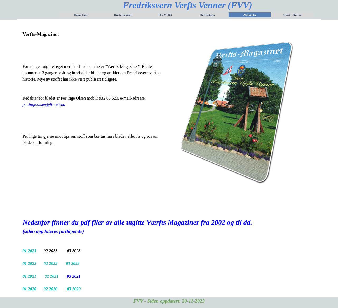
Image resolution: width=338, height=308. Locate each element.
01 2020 (29, 289)
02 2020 (50, 289)
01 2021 (29, 276)
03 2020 (74, 289)
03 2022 (72, 263)
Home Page (81, 14)
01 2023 (29, 251)
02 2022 (51, 263)
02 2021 (52, 276)
